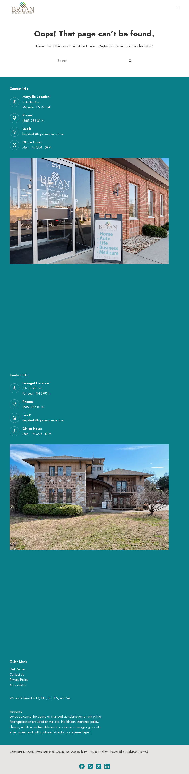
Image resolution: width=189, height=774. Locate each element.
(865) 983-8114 (33, 120)
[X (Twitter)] (98, 766)
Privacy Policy (19, 679)
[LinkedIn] (107, 766)
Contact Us (17, 674)
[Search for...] (90, 61)
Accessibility (18, 685)
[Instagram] (90, 766)
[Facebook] (82, 766)
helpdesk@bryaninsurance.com (43, 134)
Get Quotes (18, 669)
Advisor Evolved (137, 752)
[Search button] (130, 61)
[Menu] (177, 8)
